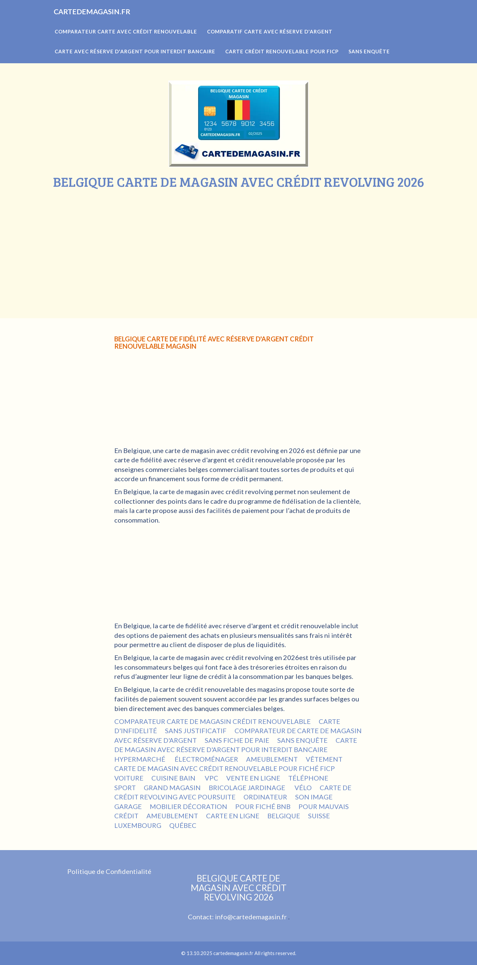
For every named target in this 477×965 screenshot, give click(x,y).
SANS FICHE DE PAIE (237, 740)
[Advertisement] (238, 238)
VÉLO (303, 787)
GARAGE (128, 806)
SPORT (125, 787)
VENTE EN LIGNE (253, 778)
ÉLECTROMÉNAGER (206, 759)
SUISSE (319, 816)
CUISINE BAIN (174, 778)
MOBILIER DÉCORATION (188, 806)
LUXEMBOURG (137, 825)
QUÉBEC (182, 825)
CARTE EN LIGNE (232, 816)
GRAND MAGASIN (172, 787)
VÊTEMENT (324, 759)
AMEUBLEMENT (272, 759)
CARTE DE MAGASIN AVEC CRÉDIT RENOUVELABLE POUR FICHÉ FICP (224, 768)
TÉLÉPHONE (309, 778)
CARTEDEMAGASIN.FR (102, 20)
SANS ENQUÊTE (302, 740)
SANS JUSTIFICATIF (196, 731)
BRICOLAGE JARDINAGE (248, 787)
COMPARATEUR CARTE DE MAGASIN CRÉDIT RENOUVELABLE (212, 721)
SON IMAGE (314, 797)
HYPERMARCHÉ (140, 759)
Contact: (201, 917)
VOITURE (128, 778)
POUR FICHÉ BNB (263, 806)
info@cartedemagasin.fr (251, 917)
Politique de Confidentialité (109, 871)
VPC (211, 778)
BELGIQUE (283, 816)
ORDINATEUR (265, 797)
